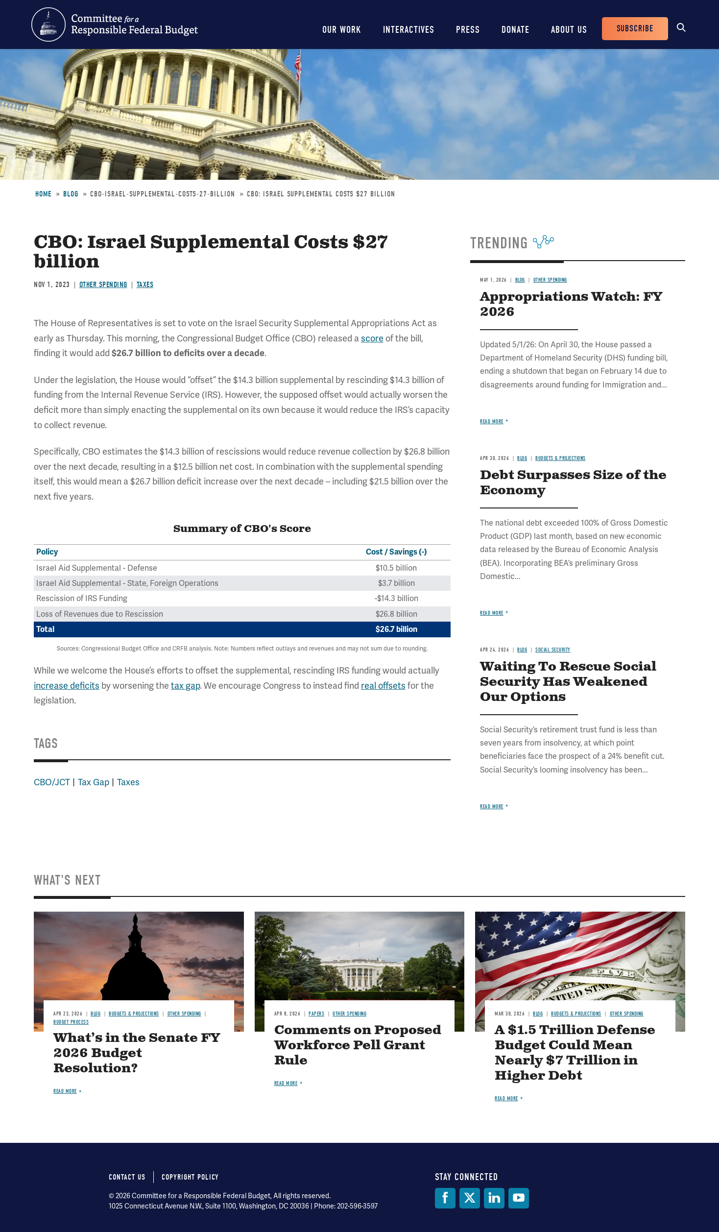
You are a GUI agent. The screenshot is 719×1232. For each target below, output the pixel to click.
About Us (569, 29)
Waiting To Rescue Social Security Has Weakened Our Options (568, 682)
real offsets (383, 685)
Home (43, 194)
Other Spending (103, 284)
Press (468, 29)
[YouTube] (518, 1198)
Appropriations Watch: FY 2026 (571, 305)
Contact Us (127, 1177)
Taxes (145, 284)
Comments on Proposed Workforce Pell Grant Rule (357, 1045)
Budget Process (71, 1022)
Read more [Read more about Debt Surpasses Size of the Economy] (491, 613)
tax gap (185, 685)
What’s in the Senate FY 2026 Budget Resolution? (136, 1053)
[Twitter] (469, 1198)
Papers (316, 1014)
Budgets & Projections (560, 458)
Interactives (408, 29)
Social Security (553, 650)
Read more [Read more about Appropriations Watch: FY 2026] (491, 421)
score (372, 338)
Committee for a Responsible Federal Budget (114, 24)
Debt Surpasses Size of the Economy (573, 483)
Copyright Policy (190, 1177)
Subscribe (635, 29)
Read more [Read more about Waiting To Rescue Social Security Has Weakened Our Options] (491, 806)
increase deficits (66, 685)
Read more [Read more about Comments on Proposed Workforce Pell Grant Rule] (286, 1083)
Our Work (341, 29)
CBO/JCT (52, 782)
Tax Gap (93, 782)
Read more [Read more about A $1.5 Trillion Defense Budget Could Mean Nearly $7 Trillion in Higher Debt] (506, 1098)
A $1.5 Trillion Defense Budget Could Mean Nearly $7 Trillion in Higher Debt (575, 1053)
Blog (70, 194)
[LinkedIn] (494, 1198)
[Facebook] (445, 1198)
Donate (515, 29)
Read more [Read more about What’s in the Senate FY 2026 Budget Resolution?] (65, 1091)
